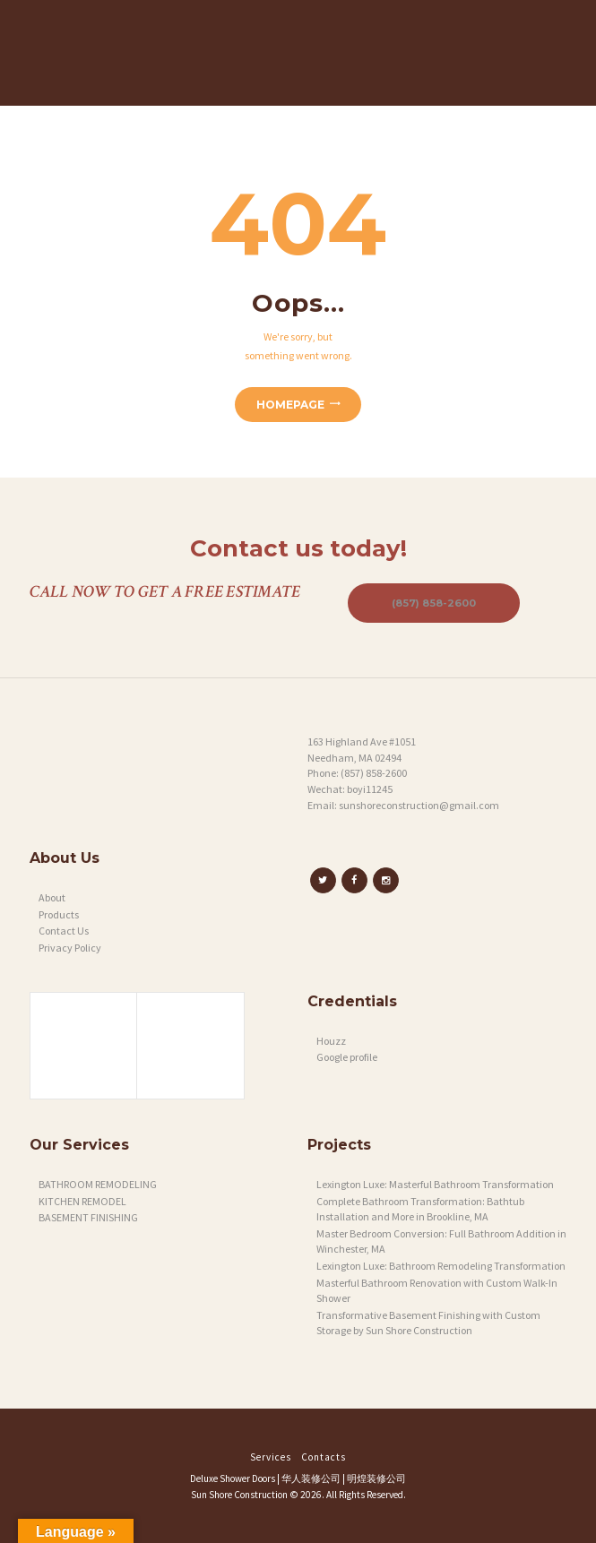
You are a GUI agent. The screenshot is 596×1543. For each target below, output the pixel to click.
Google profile (346, 1057)
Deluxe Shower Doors (232, 1478)
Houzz (331, 1040)
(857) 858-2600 (434, 603)
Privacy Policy (70, 947)
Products (59, 914)
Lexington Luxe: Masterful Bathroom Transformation (435, 1184)
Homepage (290, 404)
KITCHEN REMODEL (82, 1201)
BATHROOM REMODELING (98, 1184)
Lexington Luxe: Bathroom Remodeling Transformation (441, 1265)
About (52, 897)
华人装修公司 (311, 1478)
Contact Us (64, 930)
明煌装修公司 (376, 1478)
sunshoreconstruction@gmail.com (419, 805)
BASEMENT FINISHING (88, 1217)
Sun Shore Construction (239, 1494)
